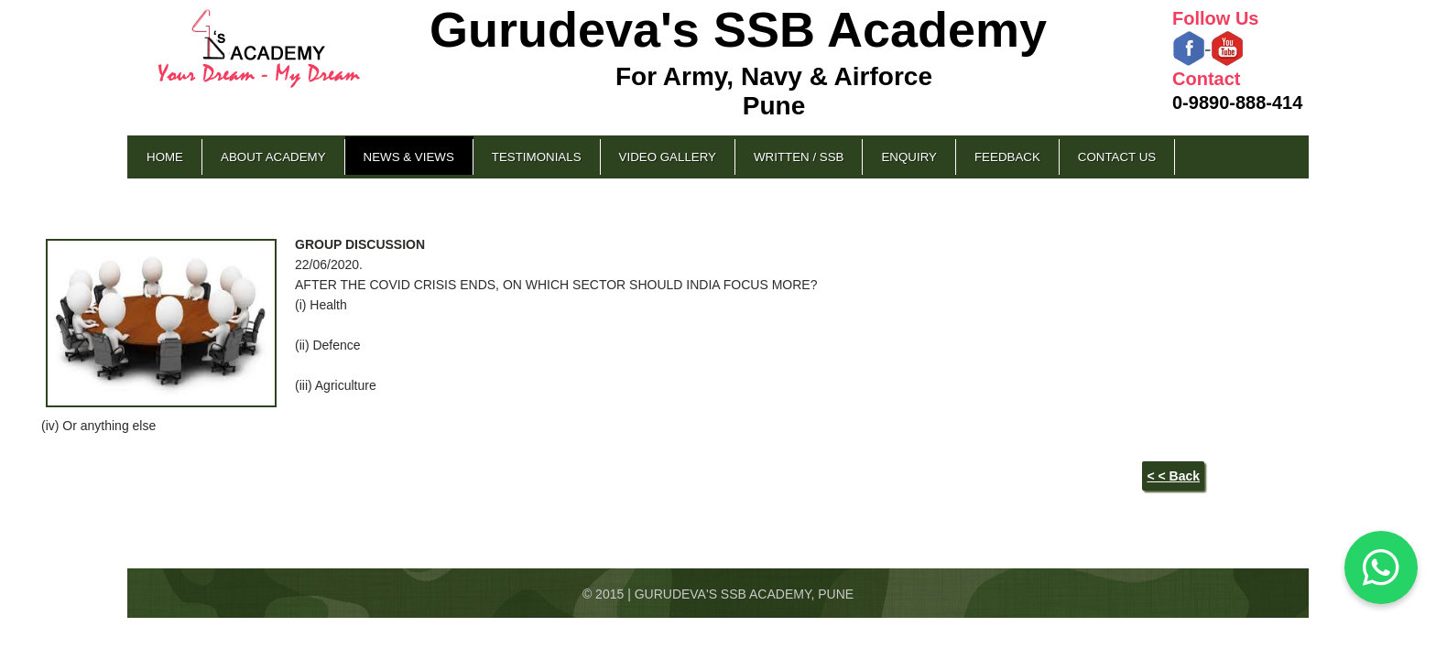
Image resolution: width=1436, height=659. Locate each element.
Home (165, 157)
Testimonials (537, 157)
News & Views (409, 157)
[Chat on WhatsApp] (1381, 567)
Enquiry (908, 157)
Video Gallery (667, 157)
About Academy (273, 157)
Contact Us (1117, 157)
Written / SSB (798, 157)
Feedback (1007, 157)
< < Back (1173, 476)
